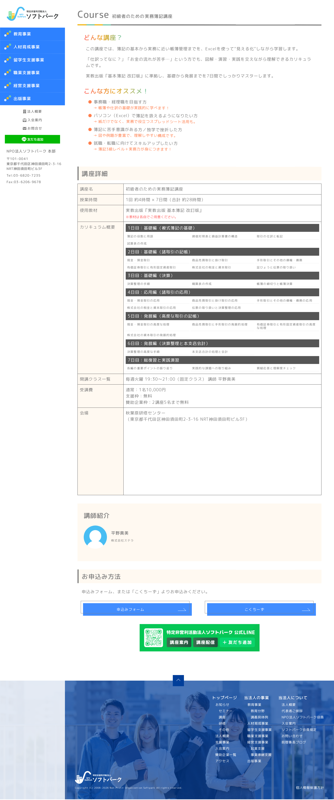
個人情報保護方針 (310, 788)
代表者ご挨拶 (292, 711)
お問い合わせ (292, 736)
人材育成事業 (26, 47)
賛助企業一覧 (226, 755)
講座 (222, 718)
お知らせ (222, 705)
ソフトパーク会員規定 (299, 730)
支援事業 (222, 743)
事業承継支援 (261, 755)
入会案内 (32, 131)
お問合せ (32, 148)
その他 (224, 730)
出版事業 (254, 761)
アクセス (222, 761)
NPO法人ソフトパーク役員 (303, 718)
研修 (222, 724)
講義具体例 (259, 718)
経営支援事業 (257, 743)
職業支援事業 (257, 736)
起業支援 (257, 749)
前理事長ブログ (294, 743)
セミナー (226, 711)
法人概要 (32, 115)
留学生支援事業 (259, 730)
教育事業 (22, 34)
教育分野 (257, 711)
